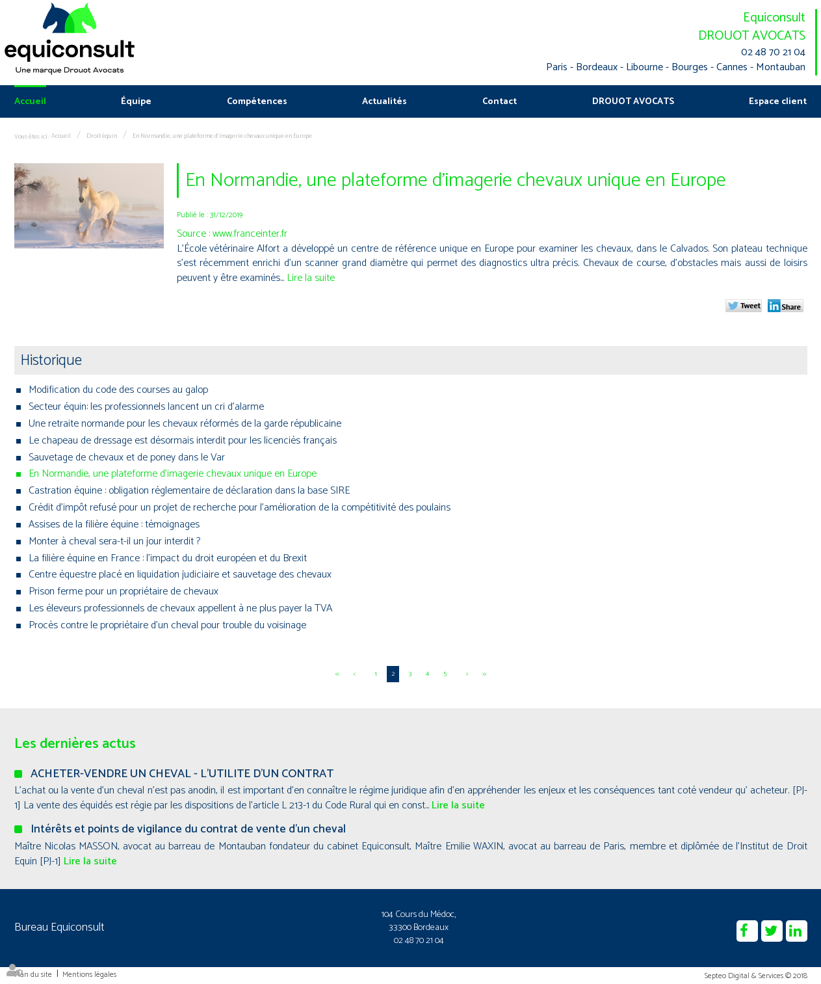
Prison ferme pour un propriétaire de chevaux (123, 591)
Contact (499, 101)
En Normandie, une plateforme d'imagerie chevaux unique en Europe (222, 136)
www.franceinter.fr (250, 234)
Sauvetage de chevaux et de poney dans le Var (127, 457)
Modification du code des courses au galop (118, 390)
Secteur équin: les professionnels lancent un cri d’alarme (146, 407)
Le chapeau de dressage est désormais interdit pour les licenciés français (183, 440)
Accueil (30, 101)
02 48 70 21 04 (773, 53)
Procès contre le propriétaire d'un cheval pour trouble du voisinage (167, 625)
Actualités (384, 101)
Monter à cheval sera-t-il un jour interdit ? (114, 541)
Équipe (136, 101)
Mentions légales (89, 974)
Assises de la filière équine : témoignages (114, 524)
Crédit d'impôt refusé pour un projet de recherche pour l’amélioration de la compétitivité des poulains (239, 507)
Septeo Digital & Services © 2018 (756, 975)
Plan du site (33, 974)
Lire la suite (311, 278)
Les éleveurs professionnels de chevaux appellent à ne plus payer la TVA (180, 608)
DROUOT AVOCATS (751, 36)
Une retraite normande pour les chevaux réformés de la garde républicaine (185, 423)
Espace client (778, 101)
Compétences (257, 101)
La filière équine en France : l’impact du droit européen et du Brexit (168, 558)
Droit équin (101, 136)
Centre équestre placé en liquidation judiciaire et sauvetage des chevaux (180, 574)
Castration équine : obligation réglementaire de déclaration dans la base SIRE (189, 490)
